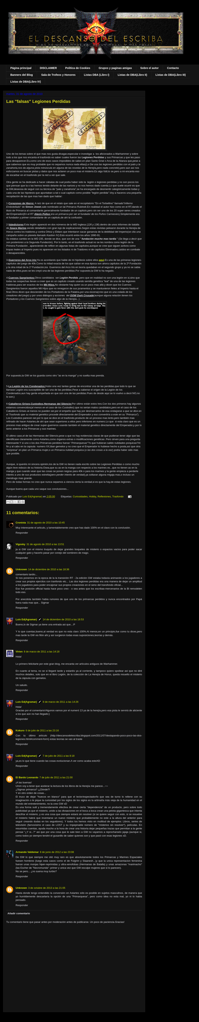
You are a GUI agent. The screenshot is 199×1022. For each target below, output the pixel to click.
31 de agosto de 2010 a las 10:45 (46, 522)
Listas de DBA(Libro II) (132, 74)
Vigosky (20, 544)
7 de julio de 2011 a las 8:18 (59, 755)
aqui (101, 260)
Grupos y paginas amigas (115, 68)
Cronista (21, 522)
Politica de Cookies (77, 68)
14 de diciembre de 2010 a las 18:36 (48, 569)
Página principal (20, 68)
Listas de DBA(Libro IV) (25, 81)
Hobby (92, 496)
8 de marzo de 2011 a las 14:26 (60, 701)
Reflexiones (104, 496)
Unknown (21, 569)
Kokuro (20, 730)
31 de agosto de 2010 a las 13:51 (45, 544)
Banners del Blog (21, 74)
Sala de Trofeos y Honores (58, 74)
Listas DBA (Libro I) (96, 74)
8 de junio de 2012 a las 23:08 (57, 852)
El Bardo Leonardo (27, 777)
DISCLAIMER (48, 68)
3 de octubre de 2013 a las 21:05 (46, 887)
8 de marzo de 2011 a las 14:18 (42, 651)
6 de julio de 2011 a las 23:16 (42, 730)
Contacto (173, 68)
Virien (19, 651)
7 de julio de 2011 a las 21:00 (56, 777)
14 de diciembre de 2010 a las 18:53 (63, 619)
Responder (22, 532)
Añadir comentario (19, 913)
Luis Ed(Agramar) (26, 619)
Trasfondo (117, 496)
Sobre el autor (149, 68)
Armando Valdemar (27, 852)
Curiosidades (80, 496)
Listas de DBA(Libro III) (170, 74)
